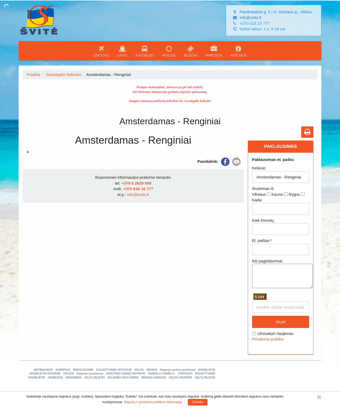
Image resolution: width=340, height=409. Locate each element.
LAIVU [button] (122, 51)
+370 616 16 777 (138, 188)
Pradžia (33, 74)
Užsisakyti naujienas (273, 333)
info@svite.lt (250, 17)
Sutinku (197, 402)
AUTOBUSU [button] (144, 51)
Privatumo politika (267, 339)
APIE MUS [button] (238, 51)
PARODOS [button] (213, 51)
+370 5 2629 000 (136, 183)
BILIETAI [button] (190, 51)
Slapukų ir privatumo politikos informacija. (153, 402)
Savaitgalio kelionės (63, 74)
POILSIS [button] (169, 51)
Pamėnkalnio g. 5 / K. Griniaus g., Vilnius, (276, 12)
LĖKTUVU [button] (101, 51)
